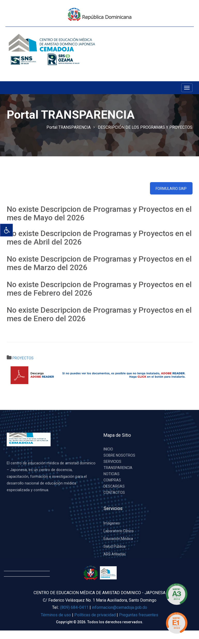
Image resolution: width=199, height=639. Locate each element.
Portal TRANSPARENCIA (68, 127)
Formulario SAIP (171, 189)
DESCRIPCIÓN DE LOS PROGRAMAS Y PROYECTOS (145, 127)
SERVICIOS (112, 461)
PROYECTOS (23, 358)
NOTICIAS (112, 474)
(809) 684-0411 (74, 607)
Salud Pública (114, 546)
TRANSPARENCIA (118, 468)
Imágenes (112, 523)
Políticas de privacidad (95, 614)
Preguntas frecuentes (138, 614)
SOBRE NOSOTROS (119, 455)
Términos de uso (56, 614)
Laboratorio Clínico (119, 531)
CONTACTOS (114, 492)
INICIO (108, 449)
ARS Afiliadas (115, 554)
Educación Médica (118, 539)
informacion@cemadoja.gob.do (119, 607)
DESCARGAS (114, 486)
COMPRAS (112, 480)
